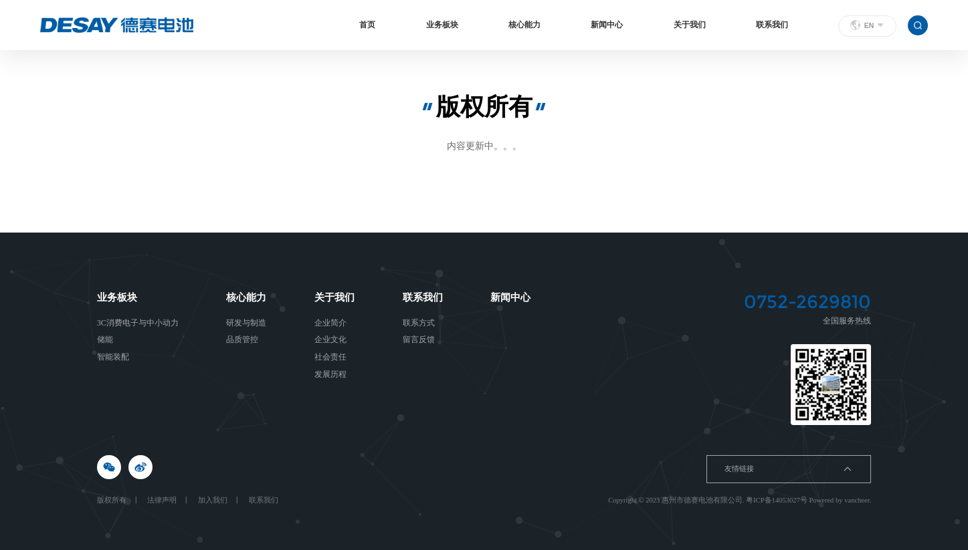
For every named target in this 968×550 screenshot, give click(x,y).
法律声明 (162, 500)
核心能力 (524, 24)
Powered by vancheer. (840, 500)
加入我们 (212, 500)
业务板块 (442, 24)
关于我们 (690, 24)
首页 (367, 24)
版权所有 (111, 500)
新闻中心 (607, 24)
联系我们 (772, 24)
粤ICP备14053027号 (776, 500)
